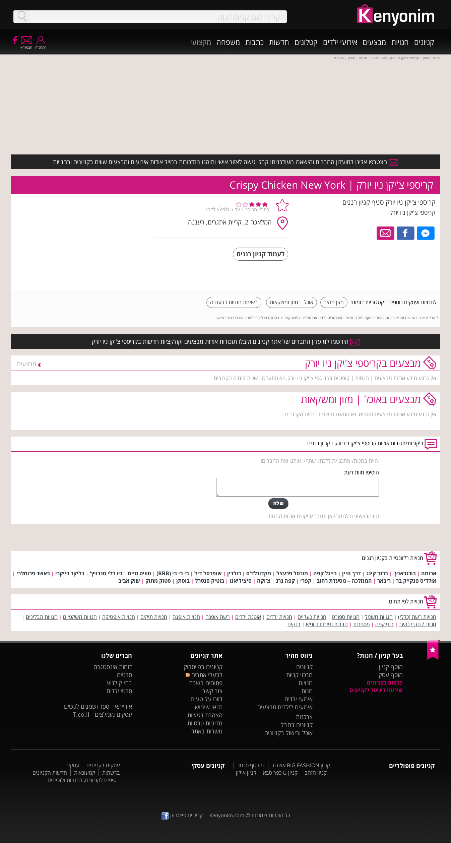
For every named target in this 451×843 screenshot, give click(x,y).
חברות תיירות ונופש (327, 624)
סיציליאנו (241, 580)
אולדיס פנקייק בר (416, 580)
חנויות (400, 42)
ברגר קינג (377, 573)
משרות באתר (206, 731)
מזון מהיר (334, 302)
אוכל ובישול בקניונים (288, 733)
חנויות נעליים (312, 617)
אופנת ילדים (248, 617)
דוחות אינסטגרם (112, 667)
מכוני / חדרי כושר (417, 624)
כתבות (254, 42)
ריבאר (384, 580)
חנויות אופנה (186, 617)
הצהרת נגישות (204, 715)
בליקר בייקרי (69, 573)
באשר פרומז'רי (33, 573)
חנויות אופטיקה (118, 617)
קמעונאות (84, 772)
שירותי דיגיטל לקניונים (376, 690)
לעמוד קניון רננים (260, 253)
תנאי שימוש (208, 707)
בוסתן (183, 580)
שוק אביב (129, 580)
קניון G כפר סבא (280, 772)
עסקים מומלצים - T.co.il (102, 714)
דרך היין (351, 573)
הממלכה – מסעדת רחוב (344, 580)
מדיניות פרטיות (204, 723)
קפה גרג (285, 580)
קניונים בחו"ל (297, 725)
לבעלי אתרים (204, 675)
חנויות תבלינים (42, 617)
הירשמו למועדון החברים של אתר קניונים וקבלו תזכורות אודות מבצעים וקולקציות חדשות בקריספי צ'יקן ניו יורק (226, 341)
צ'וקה (263, 580)
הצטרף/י (26, 45)
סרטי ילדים (119, 691)
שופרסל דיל (208, 573)
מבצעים (374, 42)
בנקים (294, 624)
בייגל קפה (325, 573)
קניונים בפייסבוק (203, 667)
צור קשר (212, 691)
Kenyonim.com (226, 815)
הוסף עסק (391, 675)
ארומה (428, 573)
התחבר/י (40, 45)
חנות (307, 691)
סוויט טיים (139, 573)
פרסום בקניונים (385, 682)
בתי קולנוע (119, 683)
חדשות (279, 42)
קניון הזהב (316, 772)
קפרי (305, 580)
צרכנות (304, 717)
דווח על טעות (206, 699)
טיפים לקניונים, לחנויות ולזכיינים (82, 780)
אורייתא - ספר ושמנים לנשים (98, 706)
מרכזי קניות (299, 675)
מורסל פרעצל (292, 573)
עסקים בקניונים (103, 765)
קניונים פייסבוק (182, 815)
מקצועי (200, 42)
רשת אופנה (217, 617)
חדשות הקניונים (50, 772)
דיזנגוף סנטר (251, 765)
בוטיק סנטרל (209, 580)
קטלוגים (306, 42)
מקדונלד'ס (258, 573)
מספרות (361, 624)
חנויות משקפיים (80, 617)
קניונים (424, 42)
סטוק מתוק (158, 580)
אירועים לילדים (295, 707)
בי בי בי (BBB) (172, 573)
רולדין (234, 573)
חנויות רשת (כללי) (417, 617)
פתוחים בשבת (205, 683)
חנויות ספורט (346, 617)
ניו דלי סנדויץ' (106, 573)
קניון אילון (246, 772)
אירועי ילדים (340, 42)
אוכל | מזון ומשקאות (291, 302)
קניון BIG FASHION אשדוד (301, 765)
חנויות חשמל (379, 617)
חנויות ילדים (279, 617)
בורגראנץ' (404, 573)
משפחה (228, 42)
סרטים (124, 675)
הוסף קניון (391, 667)
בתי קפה (384, 624)
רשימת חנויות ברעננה (234, 302)
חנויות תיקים (153, 617)
